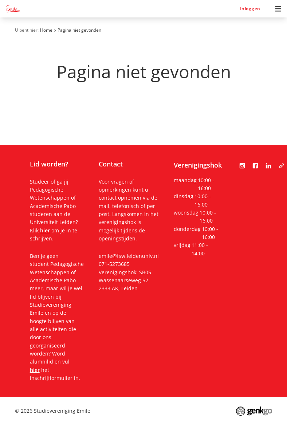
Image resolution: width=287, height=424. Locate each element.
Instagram (242, 166)
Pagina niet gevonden (79, 30)
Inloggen (250, 8)
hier (45, 230)
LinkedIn (268, 166)
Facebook (255, 166)
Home (46, 30)
